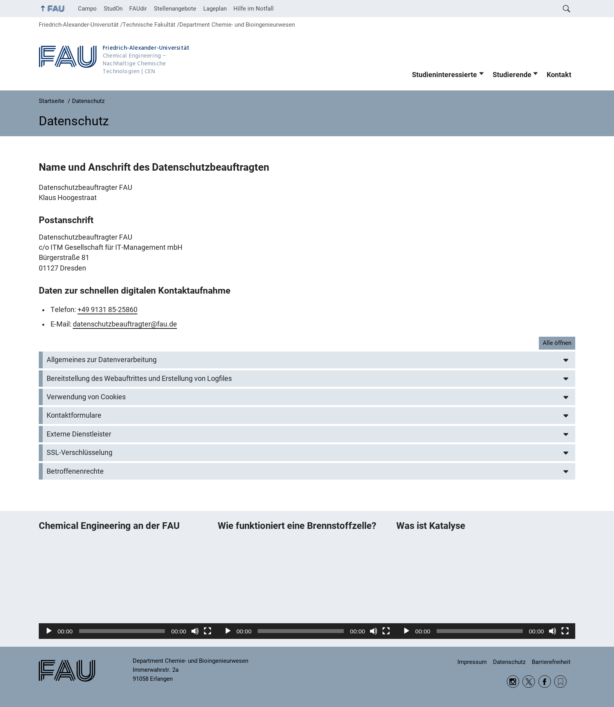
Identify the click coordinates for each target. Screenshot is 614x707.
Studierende (512, 75)
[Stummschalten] (195, 631)
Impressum (472, 662)
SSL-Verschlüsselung (79, 452)
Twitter (528, 681)
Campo (87, 8)
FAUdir (138, 8)
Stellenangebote (175, 8)
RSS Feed (560, 681)
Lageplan (215, 8)
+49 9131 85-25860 (107, 310)
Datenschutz (509, 662)
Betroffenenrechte (75, 471)
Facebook (544, 681)
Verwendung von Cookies (86, 397)
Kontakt (559, 75)
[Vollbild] (207, 631)
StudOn (113, 8)
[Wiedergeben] (49, 631)
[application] (128, 588)
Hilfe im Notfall (253, 8)
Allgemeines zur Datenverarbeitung (102, 360)
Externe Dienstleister (79, 434)
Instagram (513, 681)
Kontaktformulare (74, 415)
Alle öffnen (557, 342)
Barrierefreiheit (551, 662)
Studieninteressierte (444, 75)
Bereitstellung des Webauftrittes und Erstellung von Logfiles (139, 378)
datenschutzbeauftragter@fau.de (125, 324)
